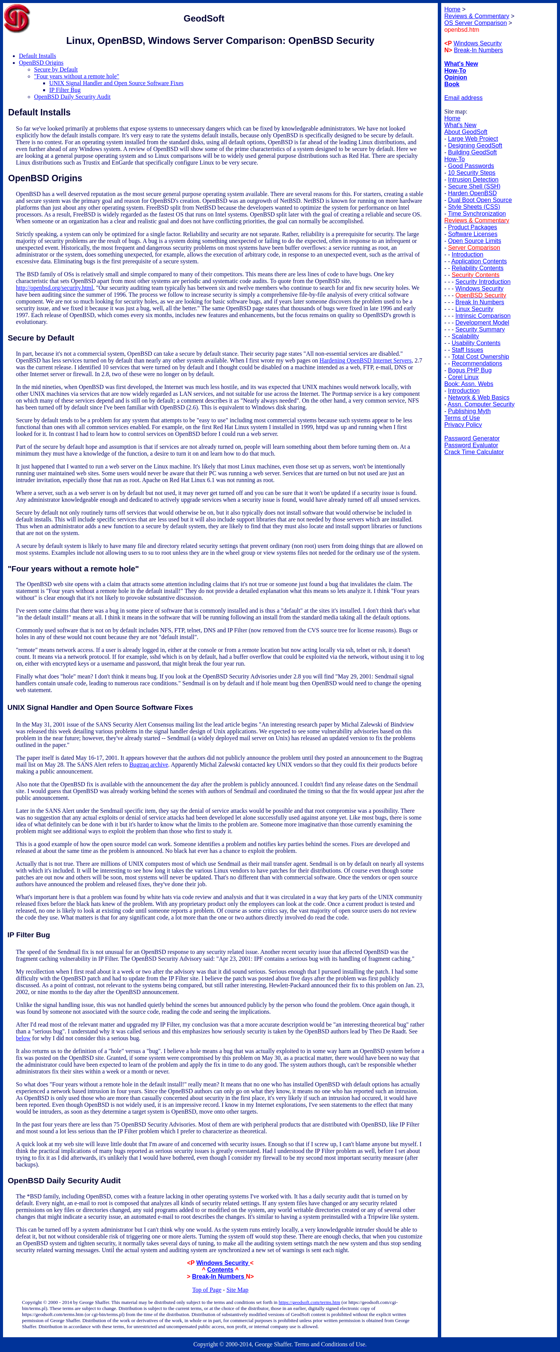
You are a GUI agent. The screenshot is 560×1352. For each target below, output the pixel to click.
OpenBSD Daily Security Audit (72, 96)
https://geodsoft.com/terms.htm (310, 1302)
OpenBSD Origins (41, 62)
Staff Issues (467, 350)
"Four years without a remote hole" (76, 76)
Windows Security (223, 1263)
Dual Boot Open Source (480, 200)
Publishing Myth (469, 411)
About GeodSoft (465, 132)
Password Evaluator (471, 445)
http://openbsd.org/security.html (54, 288)
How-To (454, 159)
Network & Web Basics (478, 397)
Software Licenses (473, 234)
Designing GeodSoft (475, 145)
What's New (460, 125)
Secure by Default (56, 69)
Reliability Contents (478, 268)
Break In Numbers (480, 302)
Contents (220, 1269)
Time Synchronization (477, 213)
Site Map (237, 1290)
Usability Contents (476, 343)
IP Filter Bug (65, 90)
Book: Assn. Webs (468, 384)
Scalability (465, 336)
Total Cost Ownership (480, 356)
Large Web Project (473, 138)
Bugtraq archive (148, 764)
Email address (463, 98)
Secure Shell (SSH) (474, 186)
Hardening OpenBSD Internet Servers (366, 360)
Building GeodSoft (472, 152)
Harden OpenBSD (472, 193)
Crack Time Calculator (474, 452)
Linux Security (475, 309)
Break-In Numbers (219, 1276)
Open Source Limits (474, 241)
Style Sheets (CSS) (474, 207)
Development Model (482, 322)
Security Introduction (483, 281)
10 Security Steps (471, 173)
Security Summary (480, 329)
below (23, 1038)
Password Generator (472, 438)
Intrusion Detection (473, 179)
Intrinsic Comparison (483, 316)
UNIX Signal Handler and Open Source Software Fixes (116, 83)
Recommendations (477, 363)
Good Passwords (471, 166)
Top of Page (206, 1290)
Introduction (468, 254)
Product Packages (472, 227)
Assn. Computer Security (481, 404)
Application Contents (479, 261)
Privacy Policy (463, 425)
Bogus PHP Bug (470, 370)
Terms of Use (462, 418)
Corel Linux (463, 377)
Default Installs (37, 56)
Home (452, 118)
